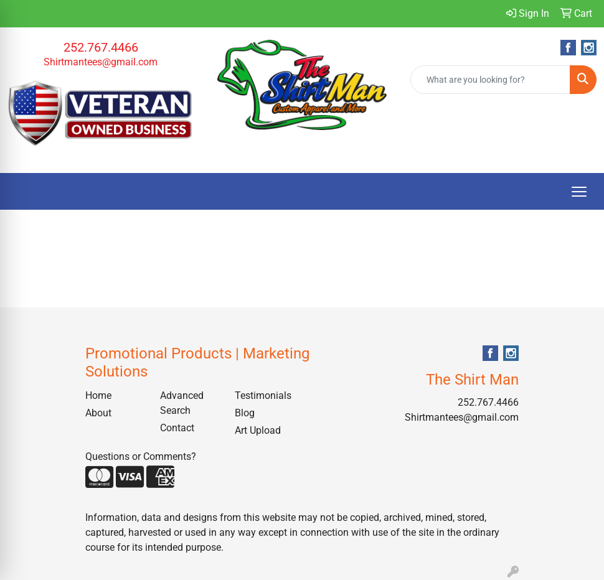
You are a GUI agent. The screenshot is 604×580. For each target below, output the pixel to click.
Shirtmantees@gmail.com (101, 62)
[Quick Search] (490, 79)
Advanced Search (182, 403)
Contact (177, 428)
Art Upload (258, 430)
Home (98, 395)
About (98, 413)
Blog (245, 413)
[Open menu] (579, 191)
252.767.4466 (101, 47)
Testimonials (263, 395)
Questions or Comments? (140, 456)
